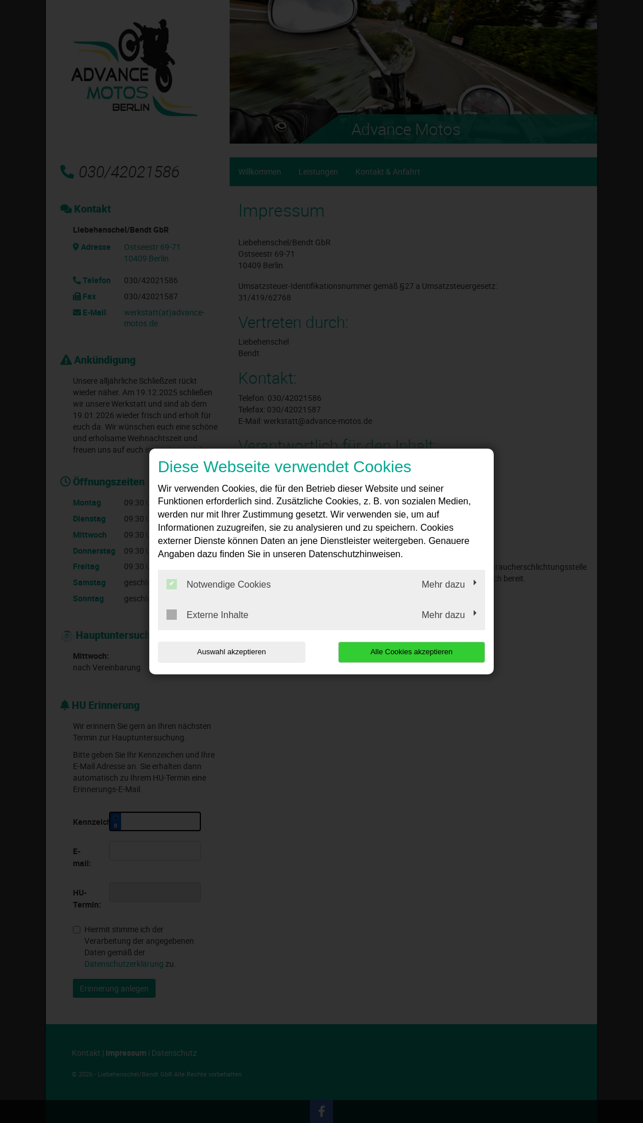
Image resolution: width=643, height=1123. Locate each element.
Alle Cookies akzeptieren (411, 651)
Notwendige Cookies (218, 584)
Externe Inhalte (207, 614)
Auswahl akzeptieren (231, 651)
